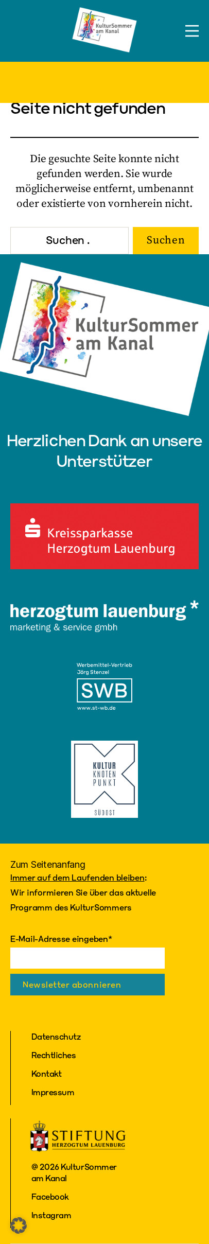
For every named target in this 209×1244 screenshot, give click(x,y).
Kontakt (46, 1073)
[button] (18, 1225)
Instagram (51, 1215)
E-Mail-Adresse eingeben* (61, 938)
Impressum (53, 1092)
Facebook (50, 1196)
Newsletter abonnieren (72, 984)
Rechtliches (53, 1055)
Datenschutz (56, 1036)
